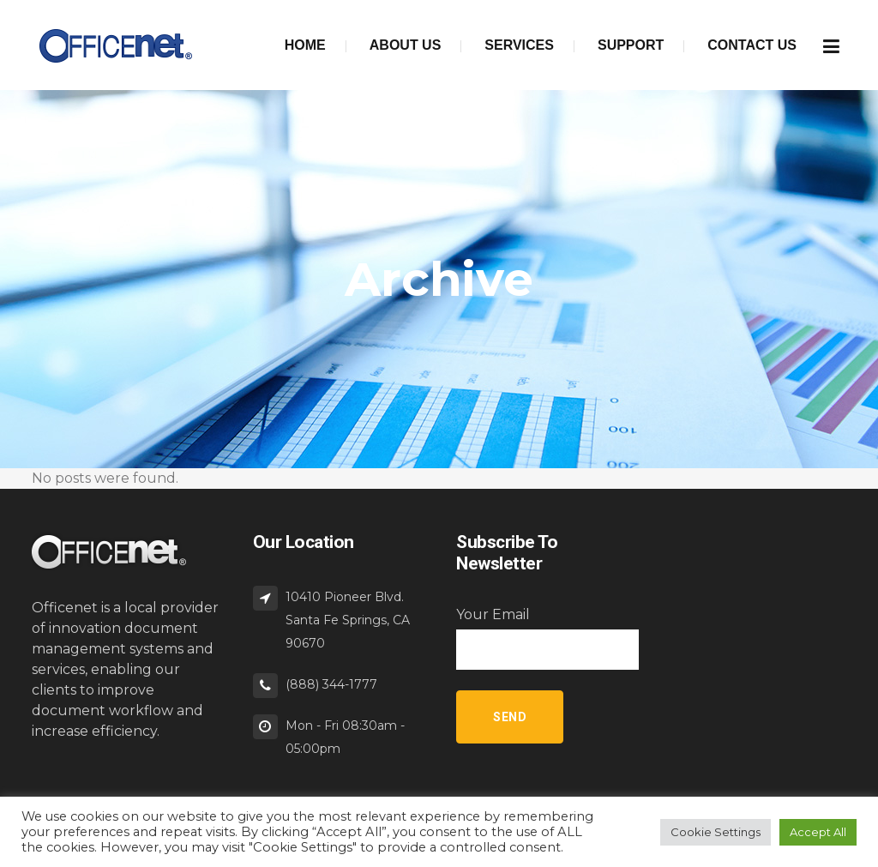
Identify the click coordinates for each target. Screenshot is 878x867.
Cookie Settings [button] (716, 832)
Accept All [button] (818, 832)
